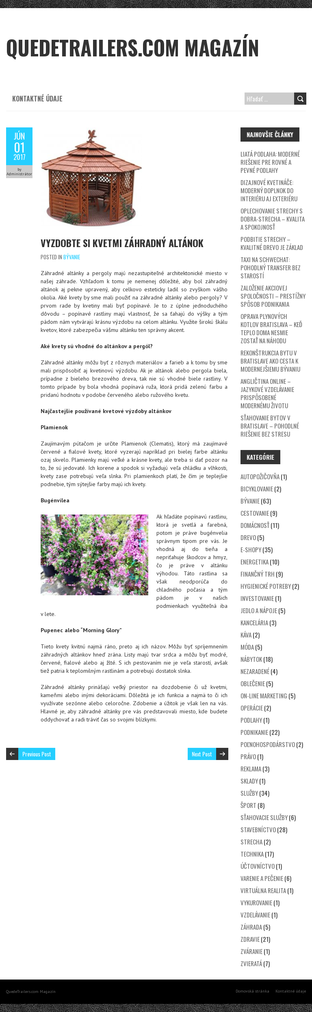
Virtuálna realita (263, 890)
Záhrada (251, 926)
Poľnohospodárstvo (267, 744)
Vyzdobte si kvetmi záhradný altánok (122, 242)
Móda (247, 646)
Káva (245, 634)
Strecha (251, 841)
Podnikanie (254, 732)
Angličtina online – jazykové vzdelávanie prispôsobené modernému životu (267, 393)
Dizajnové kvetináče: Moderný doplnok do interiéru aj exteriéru (268, 190)
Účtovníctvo (257, 865)
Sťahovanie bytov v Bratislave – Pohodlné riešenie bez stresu (269, 425)
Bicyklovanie (256, 488)
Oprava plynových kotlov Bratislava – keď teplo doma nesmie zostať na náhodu (271, 328)
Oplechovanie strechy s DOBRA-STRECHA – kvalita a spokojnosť (272, 218)
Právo (248, 756)
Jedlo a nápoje (258, 610)
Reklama (250, 768)
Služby (249, 792)
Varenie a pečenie (261, 878)
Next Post (202, 753)
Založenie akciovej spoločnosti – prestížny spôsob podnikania (273, 295)
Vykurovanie (256, 902)
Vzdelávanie (255, 914)
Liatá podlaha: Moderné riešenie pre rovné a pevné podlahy (270, 161)
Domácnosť (254, 525)
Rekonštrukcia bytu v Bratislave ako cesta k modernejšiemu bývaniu (270, 360)
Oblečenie (252, 683)
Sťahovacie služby (264, 817)
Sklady (249, 780)
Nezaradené (254, 671)
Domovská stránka (252, 991)
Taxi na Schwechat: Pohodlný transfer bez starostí (270, 267)
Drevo (248, 537)
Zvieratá (251, 963)
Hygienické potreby (265, 585)
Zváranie (251, 951)
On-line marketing (263, 695)
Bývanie (71, 257)
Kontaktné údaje (37, 98)
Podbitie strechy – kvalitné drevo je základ (271, 243)
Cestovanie (254, 512)
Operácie (251, 707)
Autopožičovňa (260, 476)
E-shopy (250, 549)
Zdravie (250, 938)
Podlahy (251, 719)
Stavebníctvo (258, 829)
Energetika (254, 561)
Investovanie (257, 598)
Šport (248, 805)
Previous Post (36, 753)
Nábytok (251, 659)
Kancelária (254, 622)
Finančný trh (257, 573)
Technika (252, 853)
